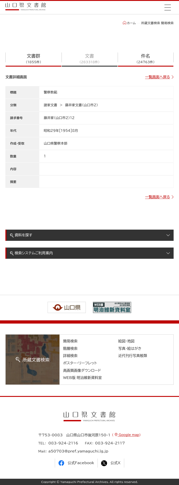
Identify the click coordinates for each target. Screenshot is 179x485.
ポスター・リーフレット (80, 363)
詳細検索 (70, 355)
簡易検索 (70, 341)
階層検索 (70, 348)
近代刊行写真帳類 (132, 355)
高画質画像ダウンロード (82, 370)
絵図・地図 (126, 341)
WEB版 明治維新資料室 (82, 377)
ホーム (129, 23)
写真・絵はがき (129, 348)
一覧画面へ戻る (157, 77)
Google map (128, 434)
